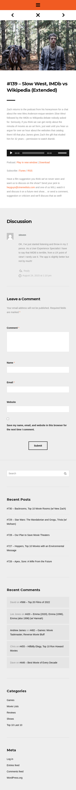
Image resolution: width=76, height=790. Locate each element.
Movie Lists (13, 706)
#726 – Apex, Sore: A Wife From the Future (29, 561)
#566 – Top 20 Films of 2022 (35, 602)
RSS (30, 170)
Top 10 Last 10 (14, 725)
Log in (10, 759)
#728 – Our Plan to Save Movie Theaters (28, 535)
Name (10, 362)
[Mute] (55, 147)
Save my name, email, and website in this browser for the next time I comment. (37, 427)
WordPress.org (14, 777)
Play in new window (27, 162)
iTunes (22, 170)
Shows (10, 718)
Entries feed (13, 765)
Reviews (11, 712)
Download (44, 162)
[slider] (33, 153)
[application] (38, 152)
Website (11, 402)
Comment (12, 328)
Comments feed (15, 771)
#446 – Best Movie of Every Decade (38, 662)
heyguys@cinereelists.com (21, 187)
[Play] (11, 153)
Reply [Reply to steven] (27, 270)
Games (10, 700)
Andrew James (18, 630)
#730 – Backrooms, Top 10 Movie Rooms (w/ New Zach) (36, 508)
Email (10, 382)
